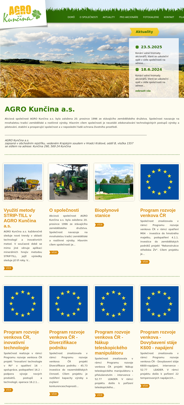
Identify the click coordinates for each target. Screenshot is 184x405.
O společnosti (89, 17)
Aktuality (109, 17)
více (8, 267)
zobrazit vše (143, 91)
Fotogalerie (151, 17)
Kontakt (169, 17)
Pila (181, 17)
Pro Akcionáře (129, 17)
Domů (71, 17)
